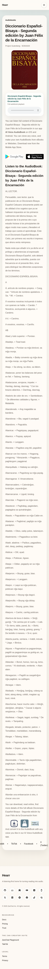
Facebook (28, 844)
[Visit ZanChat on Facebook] (27, 897)
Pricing (5, 924)
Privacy (5, 960)
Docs (4, 920)
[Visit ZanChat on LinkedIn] (12, 897)
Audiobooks (10, 20)
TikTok (14, 844)
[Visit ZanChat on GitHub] (5, 890)
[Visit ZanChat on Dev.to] (27, 890)
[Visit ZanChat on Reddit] (19, 897)
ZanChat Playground (10, 940)
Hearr (5, 5)
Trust (4, 928)
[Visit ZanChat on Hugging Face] (12, 890)
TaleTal (5, 944)
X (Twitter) (44, 843)
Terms (4, 956)
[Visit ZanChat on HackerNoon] (41, 890)
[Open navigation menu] (44, 5)
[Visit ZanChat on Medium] (34, 890)
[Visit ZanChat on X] (5, 897)
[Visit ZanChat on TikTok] (34, 897)
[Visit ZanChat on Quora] (41, 897)
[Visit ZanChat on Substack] (19, 890)
